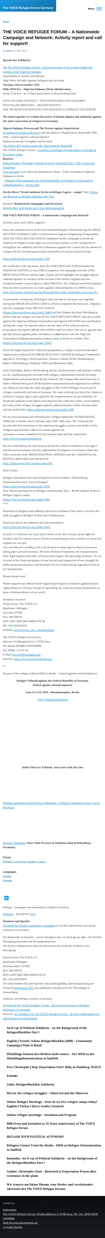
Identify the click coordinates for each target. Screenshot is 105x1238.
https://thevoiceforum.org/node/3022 (26, 527)
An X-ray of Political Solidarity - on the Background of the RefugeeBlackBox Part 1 (47, 1030)
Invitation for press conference (21, 132)
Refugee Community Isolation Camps (24, 861)
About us (8, 913)
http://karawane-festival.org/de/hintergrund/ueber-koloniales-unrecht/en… (50, 292)
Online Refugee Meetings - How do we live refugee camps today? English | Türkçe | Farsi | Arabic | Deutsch (52, 1104)
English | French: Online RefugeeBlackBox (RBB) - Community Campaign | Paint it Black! (49, 1043)
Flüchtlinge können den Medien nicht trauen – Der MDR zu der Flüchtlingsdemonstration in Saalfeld (51, 1056)
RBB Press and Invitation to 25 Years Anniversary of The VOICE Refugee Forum (51, 1126)
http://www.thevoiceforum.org (33, 658)
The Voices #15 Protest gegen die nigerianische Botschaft (37, 145)
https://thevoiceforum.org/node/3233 (26, 486)
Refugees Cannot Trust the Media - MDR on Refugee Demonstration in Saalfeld (54, 1147)
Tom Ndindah (11, 171)
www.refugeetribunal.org (52, 699)
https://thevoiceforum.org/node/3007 (27, 342)
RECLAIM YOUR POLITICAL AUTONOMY (35, 1136)
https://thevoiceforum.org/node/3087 (50, 409)
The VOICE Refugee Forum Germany (28, 8)
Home (6, 21)
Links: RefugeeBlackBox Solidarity (31, 1084)
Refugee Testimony (14, 842)
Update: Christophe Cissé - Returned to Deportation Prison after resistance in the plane (51, 1174)
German (7, 880)
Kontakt (12, 1076)
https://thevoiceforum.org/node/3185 (26, 499)
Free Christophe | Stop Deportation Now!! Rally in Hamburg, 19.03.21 (54, 1067)
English (7, 876)
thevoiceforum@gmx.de (26, 654)
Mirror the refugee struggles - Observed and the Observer (47, 1093)
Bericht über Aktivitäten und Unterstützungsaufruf (33, 208)
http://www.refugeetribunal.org (22, 438)
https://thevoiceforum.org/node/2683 (27, 312)
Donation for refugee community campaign (29, 925)
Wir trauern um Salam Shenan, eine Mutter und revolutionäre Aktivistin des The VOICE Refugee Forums (50, 1187)
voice (9, 50)
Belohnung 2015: (24, 987)
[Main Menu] (94, 9)
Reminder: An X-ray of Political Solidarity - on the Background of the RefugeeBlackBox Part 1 (52, 1160)
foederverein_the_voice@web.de (34, 629)
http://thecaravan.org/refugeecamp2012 (28, 463)
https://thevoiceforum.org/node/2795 (26, 258)
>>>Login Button (12, 1227)
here (32, 913)
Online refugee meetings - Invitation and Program (42, 1115)
